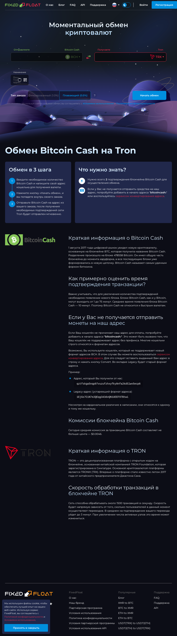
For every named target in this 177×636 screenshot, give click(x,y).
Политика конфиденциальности (90, 618)
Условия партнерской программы (92, 623)
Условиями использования (98, 102)
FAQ (72, 5)
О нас (49, 5)
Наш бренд (76, 602)
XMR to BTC (125, 602)
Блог (61, 5)
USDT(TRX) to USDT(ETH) (134, 623)
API (83, 5)
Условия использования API (87, 628)
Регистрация (164, 5)
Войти (144, 5)
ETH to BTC (125, 618)
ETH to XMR (125, 613)
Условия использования (85, 613)
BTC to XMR (125, 608)
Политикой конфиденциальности (135, 102)
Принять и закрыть (30, 627)
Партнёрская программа (85, 608)
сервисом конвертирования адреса (140, 195)
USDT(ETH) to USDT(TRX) (134, 628)
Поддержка (98, 5)
